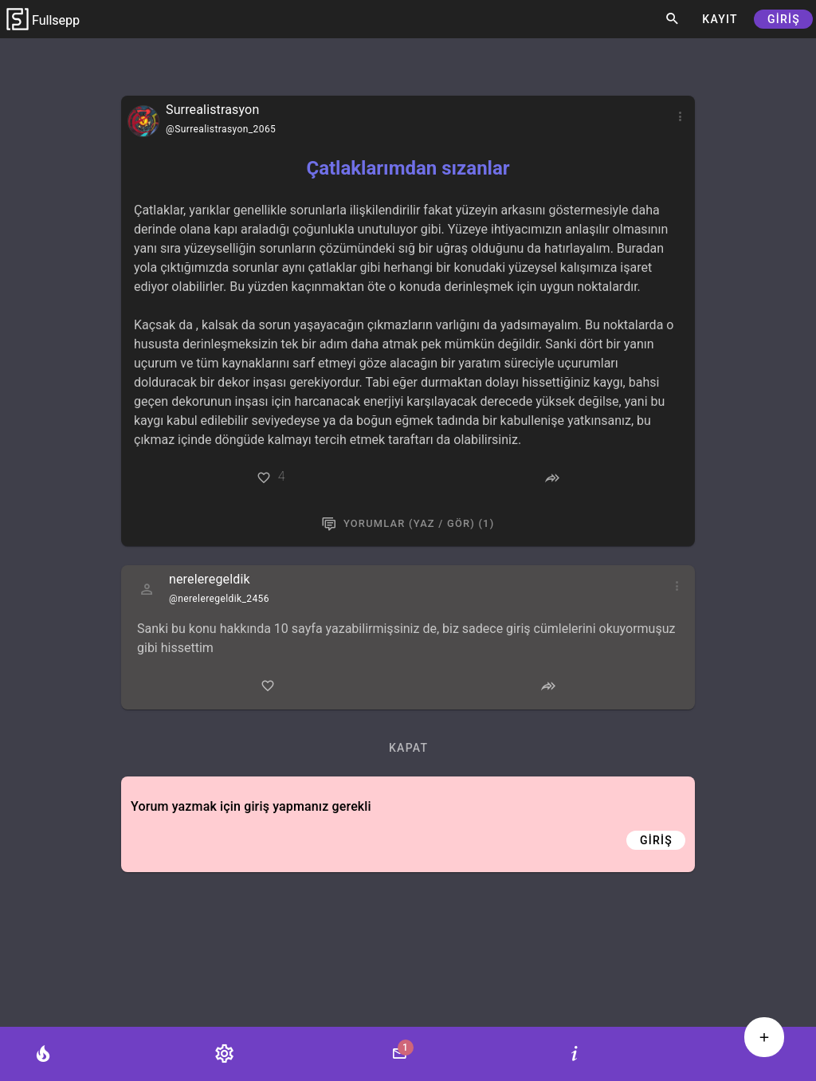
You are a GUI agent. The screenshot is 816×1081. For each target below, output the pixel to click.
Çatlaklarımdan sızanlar (407, 168)
